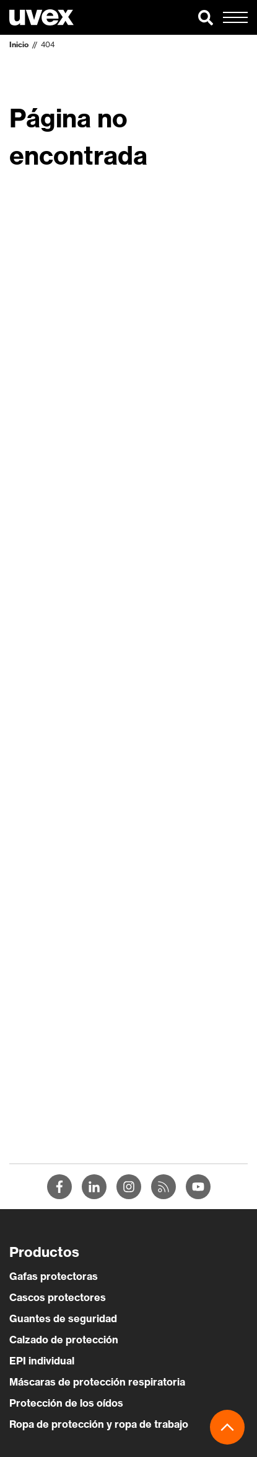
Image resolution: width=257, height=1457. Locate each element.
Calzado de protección (63, 1339)
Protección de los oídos (66, 1403)
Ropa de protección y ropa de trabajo (98, 1424)
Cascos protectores (57, 1297)
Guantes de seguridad (63, 1318)
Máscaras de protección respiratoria (97, 1382)
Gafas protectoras (53, 1276)
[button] (205, 17)
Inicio (18, 44)
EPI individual (41, 1360)
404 (47, 44)
